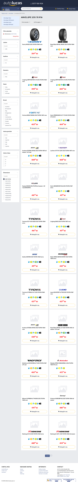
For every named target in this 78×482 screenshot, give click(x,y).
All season (7, 89)
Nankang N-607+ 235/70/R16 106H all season (62, 434)
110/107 (7, 146)
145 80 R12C (8, 195)
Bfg (6, 110)
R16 (6, 76)
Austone (7, 106)
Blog (21, 472)
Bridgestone (8, 112)
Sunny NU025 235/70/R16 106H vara (32, 44)
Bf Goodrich (8, 108)
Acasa (21, 469)
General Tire (8, 125)
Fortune (7, 123)
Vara (6, 87)
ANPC (58, 476)
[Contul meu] (59, 8)
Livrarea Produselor (43, 470)
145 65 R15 (8, 189)
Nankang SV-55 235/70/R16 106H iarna (33, 434)
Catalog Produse (7, 9)
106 (6, 142)
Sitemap (22, 473)
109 (6, 144)
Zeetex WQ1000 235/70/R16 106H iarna (33, 256)
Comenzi (4, 472)
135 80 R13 (8, 185)
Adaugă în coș (35, 57)
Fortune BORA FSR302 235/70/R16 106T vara (34, 115)
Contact (22, 470)
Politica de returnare (43, 472)
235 (6, 48)
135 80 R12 (8, 183)
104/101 (7, 140)
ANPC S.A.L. (63, 476)
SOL (68, 476)
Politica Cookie (42, 469)
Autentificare (5, 469)
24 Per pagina (37, 22)
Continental (8, 116)
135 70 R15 (8, 181)
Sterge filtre (16, 36)
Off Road (7, 93)
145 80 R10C (8, 193)
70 (5, 62)
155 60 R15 (8, 199)
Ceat (6, 114)
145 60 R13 (8, 187)
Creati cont (4, 470)
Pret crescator (26, 22)
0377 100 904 (37, 3)
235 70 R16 (10, 33)
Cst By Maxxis (8, 119)
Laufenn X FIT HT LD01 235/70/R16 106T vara (62, 150)
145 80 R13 (8, 197)
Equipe (7, 121)
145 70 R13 (8, 191)
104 (6, 137)
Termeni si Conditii (43, 473)
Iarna (6, 91)
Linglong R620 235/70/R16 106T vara (60, 221)
